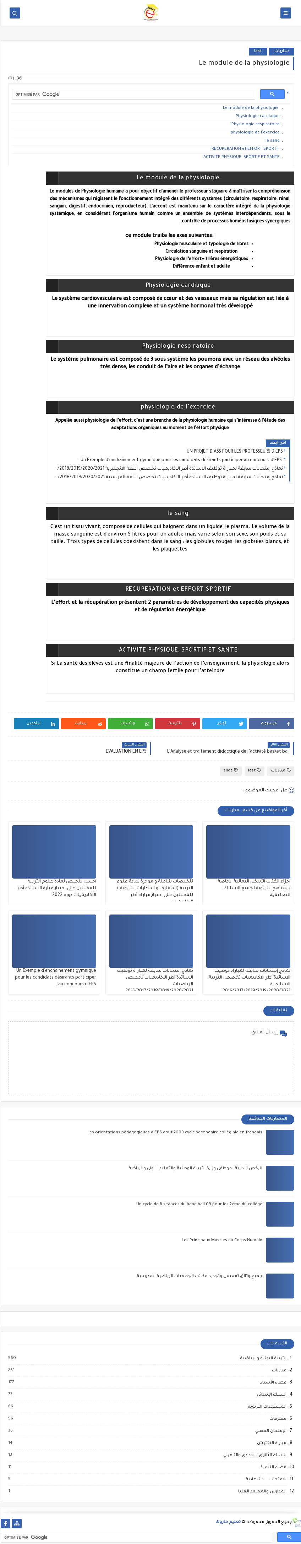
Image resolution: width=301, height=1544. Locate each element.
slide (230, 770)
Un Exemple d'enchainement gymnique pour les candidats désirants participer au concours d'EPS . (179, 460)
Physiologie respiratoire (255, 124)
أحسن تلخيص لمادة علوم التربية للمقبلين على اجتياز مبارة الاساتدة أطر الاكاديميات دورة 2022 (55, 888)
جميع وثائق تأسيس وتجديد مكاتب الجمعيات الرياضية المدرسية (199, 1276)
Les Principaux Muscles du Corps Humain (221, 1240)
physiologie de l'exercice (254, 133)
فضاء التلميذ (272, 1467)
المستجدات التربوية (266, 1407)
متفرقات (277, 1419)
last (257, 51)
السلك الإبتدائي (271, 1395)
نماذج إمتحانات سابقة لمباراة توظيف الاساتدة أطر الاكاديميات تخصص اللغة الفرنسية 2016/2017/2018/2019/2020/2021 (167, 477)
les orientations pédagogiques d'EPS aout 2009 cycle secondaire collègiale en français (175, 1133)
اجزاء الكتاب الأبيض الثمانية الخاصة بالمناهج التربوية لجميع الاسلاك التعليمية (253, 888)
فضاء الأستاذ (272, 1383)
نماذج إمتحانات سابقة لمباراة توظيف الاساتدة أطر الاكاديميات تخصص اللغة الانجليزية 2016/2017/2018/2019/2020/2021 (167, 469)
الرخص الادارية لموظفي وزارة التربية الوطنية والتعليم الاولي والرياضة (195, 1168)
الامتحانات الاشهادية (265, 1479)
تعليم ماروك (227, 1522)
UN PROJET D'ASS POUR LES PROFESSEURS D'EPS (234, 451)
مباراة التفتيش (271, 1443)
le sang (272, 141)
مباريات (281, 51)
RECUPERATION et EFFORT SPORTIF (245, 149)
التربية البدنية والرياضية (262, 1358)
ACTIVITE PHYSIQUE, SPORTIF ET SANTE (241, 157)
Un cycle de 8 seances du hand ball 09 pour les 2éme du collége (199, 1204)
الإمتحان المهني (270, 1431)
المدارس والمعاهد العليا (261, 1492)
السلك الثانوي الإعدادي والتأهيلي (254, 1455)
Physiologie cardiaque (257, 116)
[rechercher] (132, 94)
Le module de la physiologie (250, 108)
